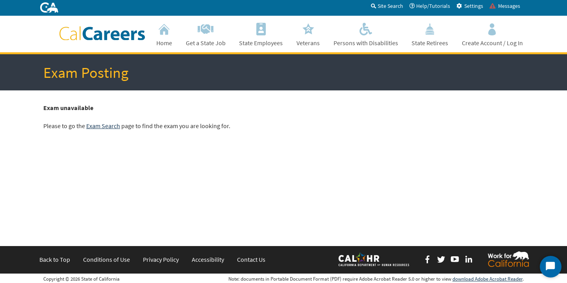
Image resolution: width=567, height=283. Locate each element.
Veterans (308, 33)
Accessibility (208, 171)
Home (164, 33)
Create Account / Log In (492, 33)
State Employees (261, 33)
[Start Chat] (550, 266)
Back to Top (54, 171)
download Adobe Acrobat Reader (487, 190)
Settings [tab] (469, 5)
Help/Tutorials (430, 5)
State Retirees (430, 33)
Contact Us (251, 171)
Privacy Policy (161, 171)
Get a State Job (206, 33)
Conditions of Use (106, 171)
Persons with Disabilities (365, 33)
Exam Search (103, 126)
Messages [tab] (504, 5)
